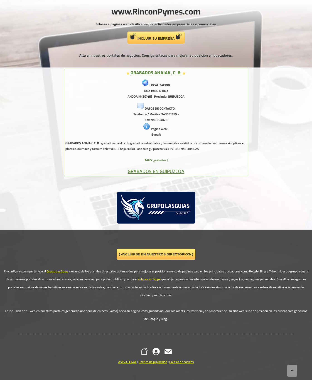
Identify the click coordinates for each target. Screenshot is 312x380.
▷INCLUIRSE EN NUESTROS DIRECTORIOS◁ (156, 254)
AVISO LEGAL (127, 362)
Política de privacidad (153, 362)
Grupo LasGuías (57, 271)
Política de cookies (181, 362)
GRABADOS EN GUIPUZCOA (156, 171)
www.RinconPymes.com (156, 12)
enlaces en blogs (149, 279)
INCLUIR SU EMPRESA (156, 36)
